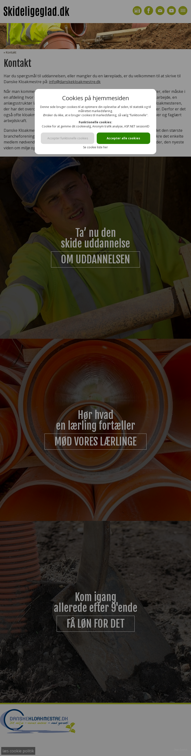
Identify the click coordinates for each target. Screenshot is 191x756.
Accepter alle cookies (123, 138)
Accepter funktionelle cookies (67, 138)
